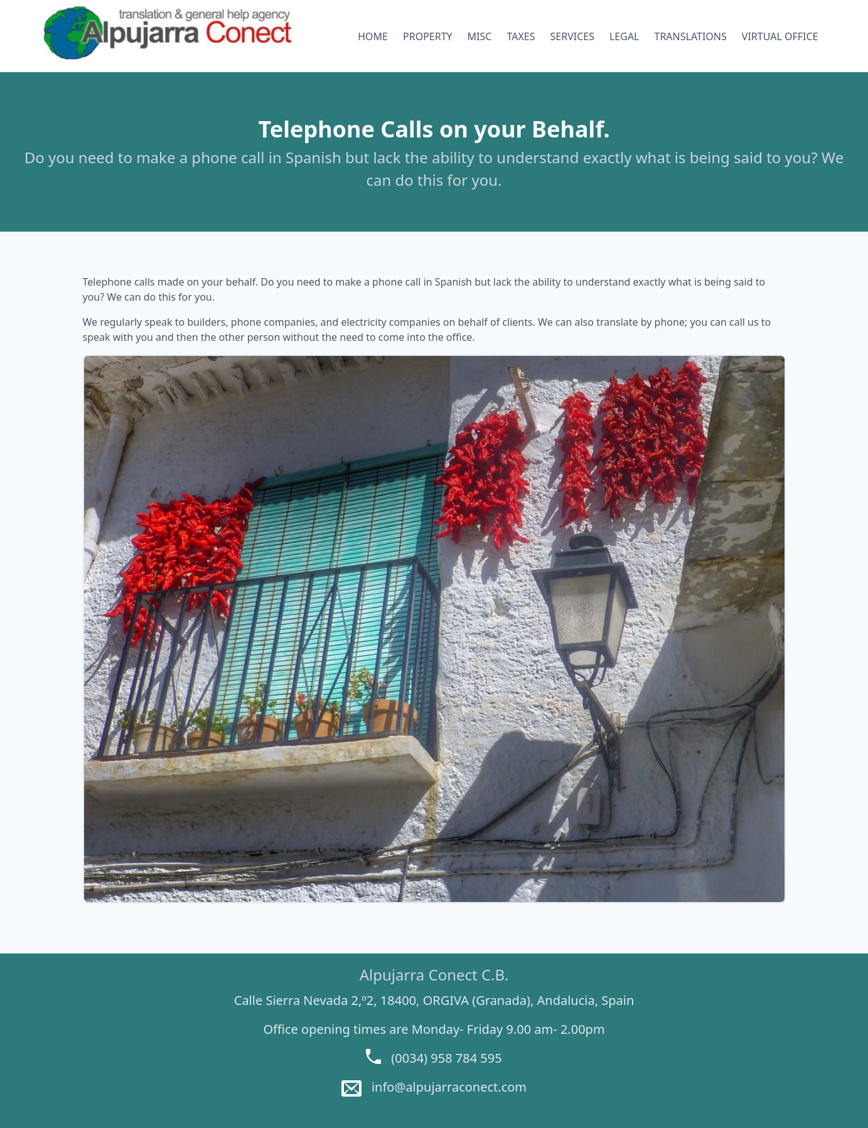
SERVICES (572, 36)
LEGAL (624, 36)
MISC (480, 36)
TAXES (520, 36)
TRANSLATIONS (691, 36)
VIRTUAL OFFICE (780, 36)
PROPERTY (428, 36)
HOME (373, 36)
